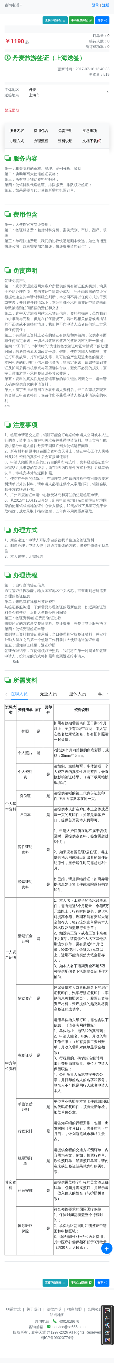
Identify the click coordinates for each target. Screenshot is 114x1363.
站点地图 (57, 1315)
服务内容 (16, 131)
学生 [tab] (96, 693)
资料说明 (65, 141)
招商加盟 (74, 1309)
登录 (95, 5)
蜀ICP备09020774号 (57, 1338)
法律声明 (54, 1309)
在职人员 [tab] (13, 693)
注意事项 (89, 131)
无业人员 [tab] (42, 693)
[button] (13, 5)
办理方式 (16, 141)
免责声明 (65, 131)
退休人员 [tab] (71, 693)
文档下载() (92, 141)
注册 (105, 5)
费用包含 (41, 131)
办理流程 (41, 141)
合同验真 (95, 1309)
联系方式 (13, 1309)
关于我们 (33, 1309)
